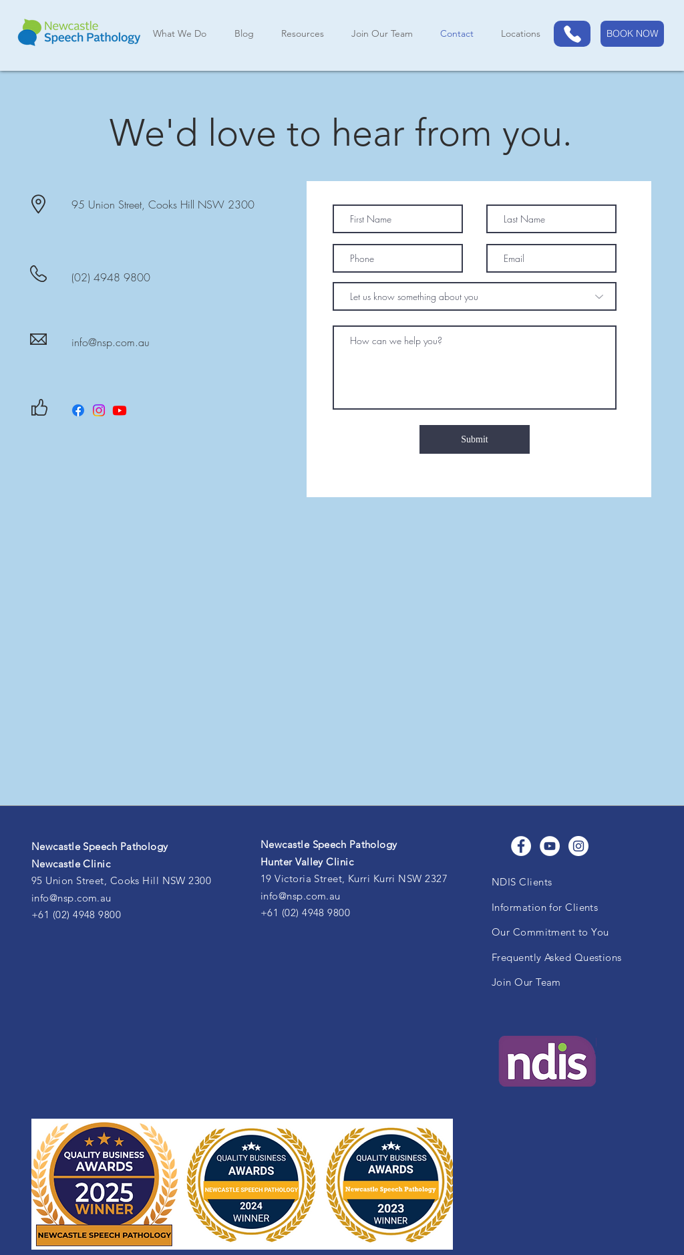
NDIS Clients (522, 881)
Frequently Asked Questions (557, 957)
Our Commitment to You (550, 932)
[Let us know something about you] (475, 296)
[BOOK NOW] (632, 34)
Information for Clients (545, 907)
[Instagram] (99, 410)
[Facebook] (78, 410)
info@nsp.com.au (110, 342)
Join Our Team (526, 982)
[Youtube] (120, 410)
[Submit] (474, 439)
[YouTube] (550, 846)
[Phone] (572, 34)
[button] (520, 34)
